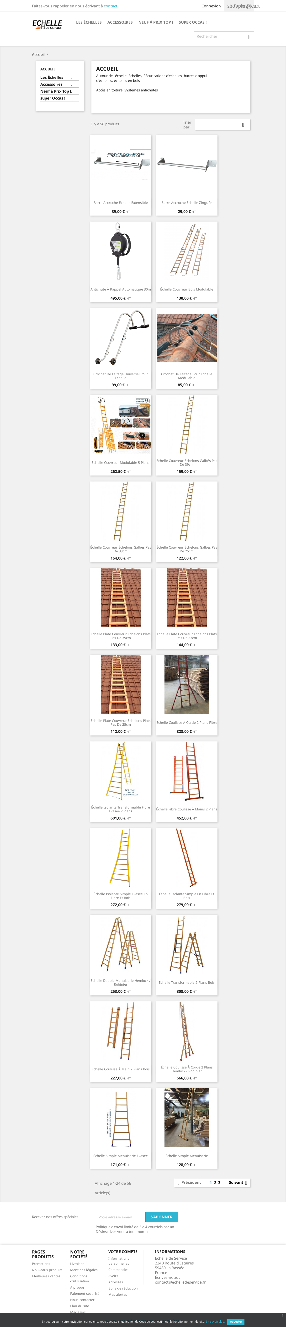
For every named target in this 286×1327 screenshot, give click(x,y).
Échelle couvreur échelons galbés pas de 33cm (120, 549)
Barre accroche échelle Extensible (121, 202)
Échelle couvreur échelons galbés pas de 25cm (186, 549)
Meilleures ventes (46, 1276)
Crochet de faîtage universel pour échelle (120, 376)
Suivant (239, 1183)
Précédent (188, 1183)
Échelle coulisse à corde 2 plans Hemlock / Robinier (187, 1069)
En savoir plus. (215, 1321)
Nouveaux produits (47, 1270)
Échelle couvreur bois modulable (186, 289)
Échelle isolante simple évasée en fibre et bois (121, 895)
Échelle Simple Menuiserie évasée (120, 1156)
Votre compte (123, 1251)
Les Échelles (89, 22)
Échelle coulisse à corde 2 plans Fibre (186, 722)
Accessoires (120, 22)
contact (110, 6)
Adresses (115, 1282)
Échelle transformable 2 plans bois (187, 982)
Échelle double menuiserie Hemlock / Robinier (120, 982)
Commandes (118, 1269)
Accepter (236, 1321)
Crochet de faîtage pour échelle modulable (186, 376)
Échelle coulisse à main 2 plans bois (121, 1069)
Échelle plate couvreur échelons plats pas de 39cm (121, 636)
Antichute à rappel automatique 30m (120, 289)
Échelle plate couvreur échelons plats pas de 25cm (121, 722)
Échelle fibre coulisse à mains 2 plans (186, 809)
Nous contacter (82, 1299)
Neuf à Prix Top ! (155, 22)
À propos (77, 1287)
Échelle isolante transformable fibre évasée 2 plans (120, 809)
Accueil (47, 69)
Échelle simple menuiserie (186, 1156)
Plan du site (79, 1306)
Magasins (78, 1312)
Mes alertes (117, 1294)
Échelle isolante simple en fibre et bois (186, 895)
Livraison (77, 1263)
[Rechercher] (224, 36)
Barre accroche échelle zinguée (186, 202)
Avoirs (113, 1276)
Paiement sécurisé (85, 1293)
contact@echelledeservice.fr (180, 1282)
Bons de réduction (123, 1288)
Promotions (41, 1263)
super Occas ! (193, 22)
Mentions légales (84, 1270)
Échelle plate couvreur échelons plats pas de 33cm (187, 636)
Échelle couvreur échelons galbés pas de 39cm (186, 462)
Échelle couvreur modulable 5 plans (120, 462)
